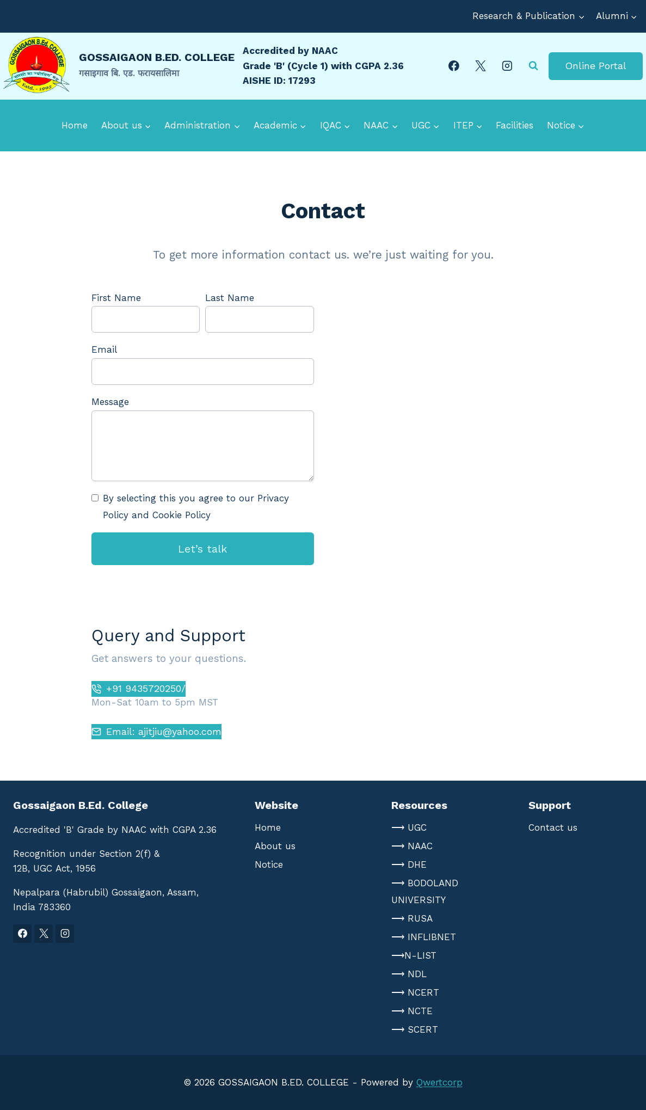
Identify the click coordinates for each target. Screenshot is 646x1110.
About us (275, 846)
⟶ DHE (409, 864)
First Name (116, 297)
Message (110, 401)
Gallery (369, 176)
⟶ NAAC (412, 846)
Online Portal (595, 65)
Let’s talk (202, 548)
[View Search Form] (533, 66)
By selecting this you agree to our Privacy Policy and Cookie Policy (196, 506)
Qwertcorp (439, 1082)
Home (74, 125)
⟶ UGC (409, 827)
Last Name (229, 297)
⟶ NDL (409, 973)
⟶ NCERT (415, 992)
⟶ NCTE (412, 1010)
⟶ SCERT (414, 1029)
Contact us (552, 827)
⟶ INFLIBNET (423, 936)
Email (104, 349)
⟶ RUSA (412, 918)
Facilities (514, 125)
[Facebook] (453, 65)
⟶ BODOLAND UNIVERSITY (424, 891)
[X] (480, 65)
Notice (269, 864)
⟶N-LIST (413, 955)
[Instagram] (507, 65)
